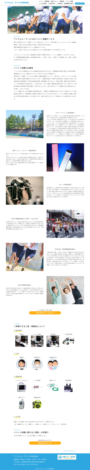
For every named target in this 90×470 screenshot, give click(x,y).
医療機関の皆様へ (69, 3)
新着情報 (46, 1)
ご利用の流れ (51, 3)
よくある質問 (42, 3)
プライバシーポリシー (70, 451)
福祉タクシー (54, 1)
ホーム (41, 1)
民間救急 (62, 1)
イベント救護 (69, 1)
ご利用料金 (60, 3)
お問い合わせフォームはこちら (46, 313)
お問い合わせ (79, 3)
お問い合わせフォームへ (47, 443)
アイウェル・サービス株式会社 (16, 2)
